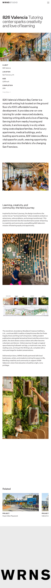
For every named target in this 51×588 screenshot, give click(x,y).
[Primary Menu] (48, 2)
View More (5, 92)
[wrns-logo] (9, 2)
